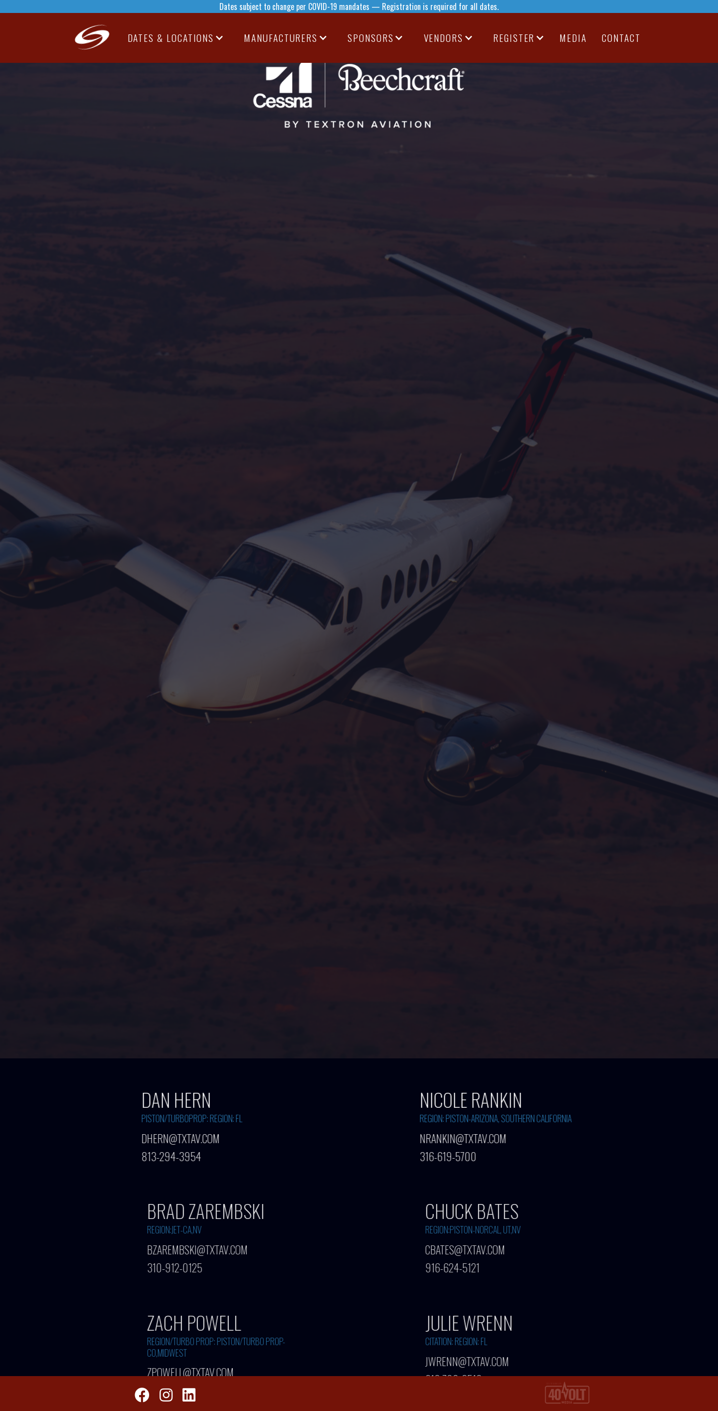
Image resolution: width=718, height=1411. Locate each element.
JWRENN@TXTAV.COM (473, 1361)
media (573, 37)
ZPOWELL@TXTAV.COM (196, 1372)
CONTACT (621, 37)
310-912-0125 (180, 1265)
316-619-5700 (448, 1154)
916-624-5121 (458, 1265)
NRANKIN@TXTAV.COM (463, 1138)
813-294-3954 (171, 1154)
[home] (93, 38)
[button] (176, 38)
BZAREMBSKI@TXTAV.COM (203, 1249)
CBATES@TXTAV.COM (471, 1249)
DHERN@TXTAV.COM (181, 1138)
